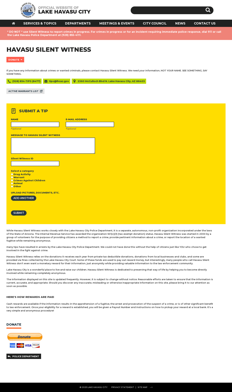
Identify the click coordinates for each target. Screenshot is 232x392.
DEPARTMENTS (78, 23)
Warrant (19, 177)
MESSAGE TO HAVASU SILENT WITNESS (35, 135)
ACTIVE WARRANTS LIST (23, 91)
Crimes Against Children (29, 180)
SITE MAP (142, 387)
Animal (18, 183)
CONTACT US (205, 23)
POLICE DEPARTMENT (25, 356)
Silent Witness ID (22, 158)
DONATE (13, 59)
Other (17, 186)
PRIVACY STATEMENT (122, 387)
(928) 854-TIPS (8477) (26, 81)
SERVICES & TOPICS (39, 23)
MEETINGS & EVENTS (116, 23)
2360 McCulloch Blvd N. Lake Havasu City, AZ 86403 (111, 81)
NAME (14, 119)
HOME (16, 23)
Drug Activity (22, 174)
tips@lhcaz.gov (59, 81)
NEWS (180, 23)
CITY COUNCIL (155, 23)
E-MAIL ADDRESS (76, 119)
